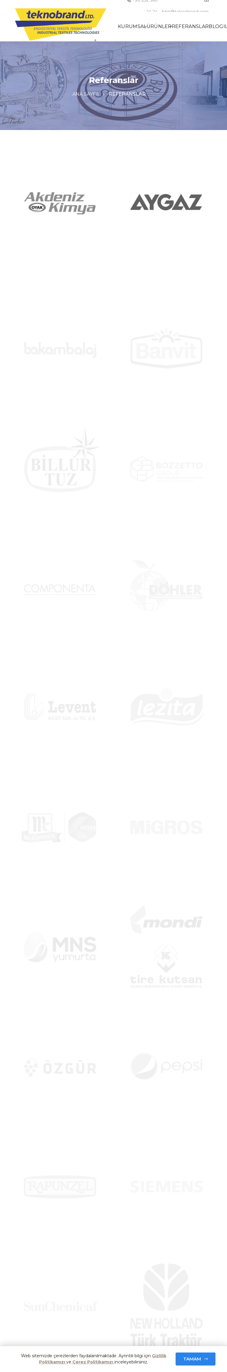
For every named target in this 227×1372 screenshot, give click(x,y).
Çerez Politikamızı (92, 1362)
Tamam (192, 1359)
